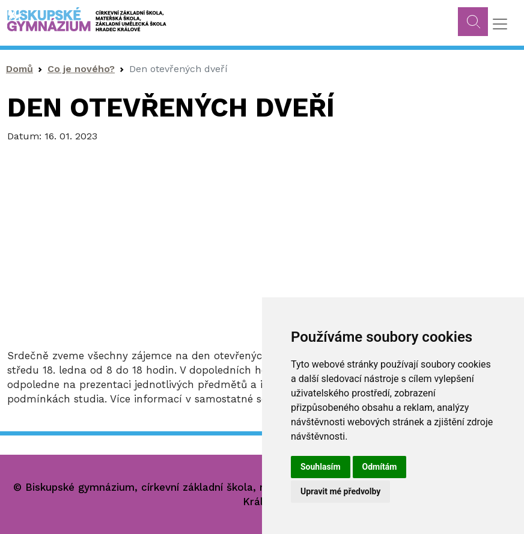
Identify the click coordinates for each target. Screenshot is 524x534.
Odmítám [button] (379, 467)
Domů (19, 68)
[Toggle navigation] (500, 24)
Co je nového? (81, 68)
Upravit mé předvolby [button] (340, 491)
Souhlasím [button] (320, 467)
